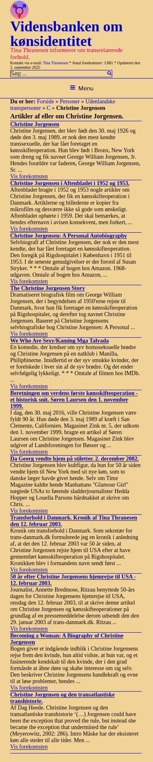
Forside (45, 101)
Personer (70, 101)
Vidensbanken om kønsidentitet (66, 33)
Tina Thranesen (55, 63)
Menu (81, 88)
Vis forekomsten (29, 176)
